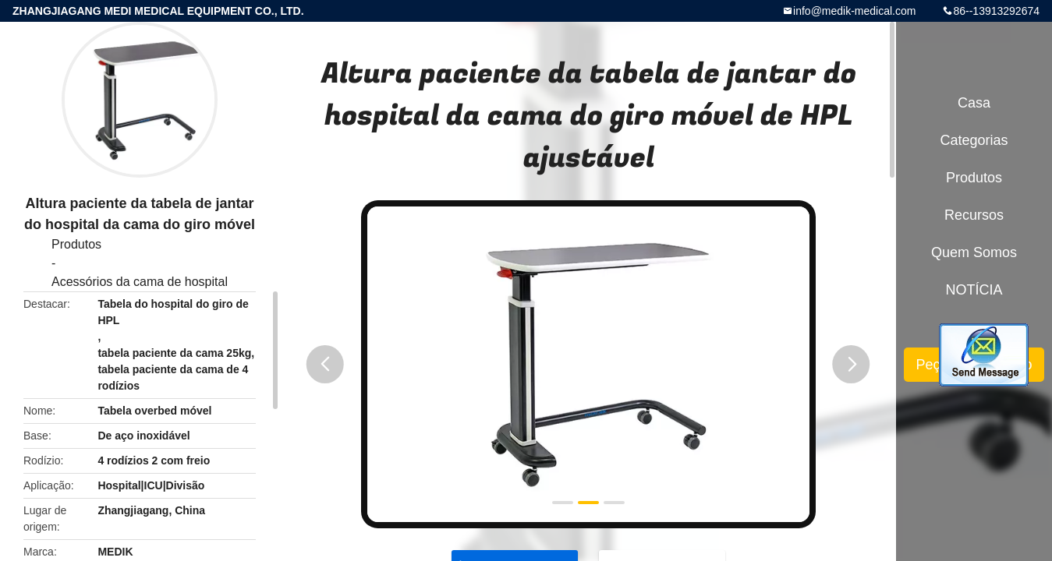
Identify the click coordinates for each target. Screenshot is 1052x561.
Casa (974, 103)
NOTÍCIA (973, 290)
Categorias (974, 140)
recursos (974, 215)
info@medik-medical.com (854, 11)
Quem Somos (974, 252)
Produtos (76, 244)
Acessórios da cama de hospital (139, 281)
